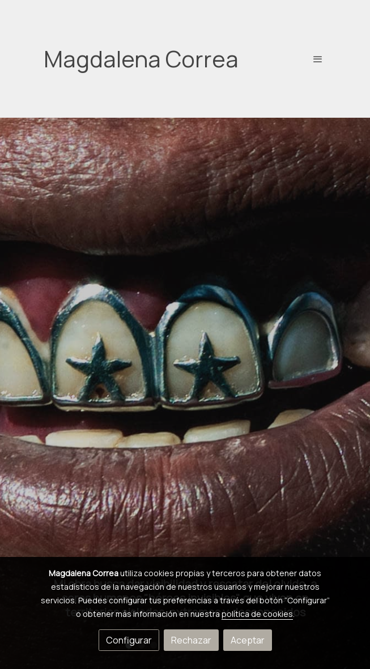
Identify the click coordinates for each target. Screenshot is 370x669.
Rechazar (191, 640)
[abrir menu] (318, 59)
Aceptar (248, 640)
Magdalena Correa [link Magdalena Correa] (141, 58)
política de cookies (257, 613)
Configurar (129, 640)
